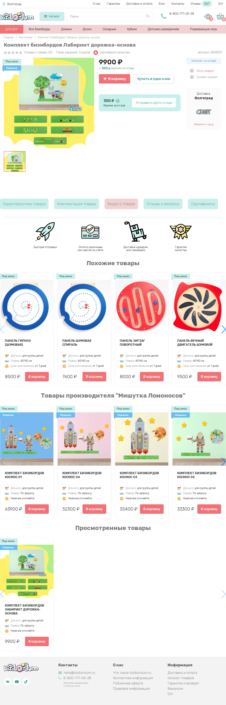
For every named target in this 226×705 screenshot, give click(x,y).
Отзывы (201, 4)
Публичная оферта (128, 683)
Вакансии (175, 688)
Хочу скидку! (205, 71)
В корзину (114, 79)
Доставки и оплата (139, 3)
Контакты (177, 3)
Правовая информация (131, 688)
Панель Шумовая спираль (76, 342)
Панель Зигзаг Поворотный (132, 342)
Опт (220, 3)
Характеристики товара (24, 204)
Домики (66, 29)
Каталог (52, 16)
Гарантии (113, 3)
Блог (162, 3)
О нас (97, 3)
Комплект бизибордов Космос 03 (139, 475)
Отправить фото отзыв (154, 103)
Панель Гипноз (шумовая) (18, 342)
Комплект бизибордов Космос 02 (196, 475)
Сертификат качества (112, 53)
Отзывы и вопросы (163, 204)
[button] (223, 329)
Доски (87, 29)
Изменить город (203, 124)
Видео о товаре (121, 204)
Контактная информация (133, 678)
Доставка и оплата (182, 672)
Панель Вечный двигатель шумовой (194, 342)
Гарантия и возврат (183, 683)
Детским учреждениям (163, 29)
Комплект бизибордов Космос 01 (24, 475)
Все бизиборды (39, 29)
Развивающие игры (203, 29)
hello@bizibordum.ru (76, 672)
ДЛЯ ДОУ (11, 29)
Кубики (132, 29)
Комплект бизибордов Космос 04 (82, 475)
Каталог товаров (181, 678)
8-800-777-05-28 (181, 13)
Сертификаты (203, 204)
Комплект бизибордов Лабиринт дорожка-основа (24, 609)
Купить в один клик (153, 79)
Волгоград (12, 4)
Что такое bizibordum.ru (132, 672)
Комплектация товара (76, 204)
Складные (109, 29)
